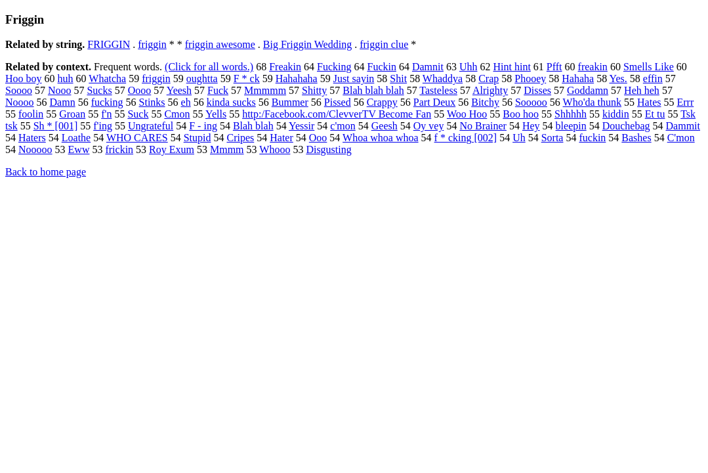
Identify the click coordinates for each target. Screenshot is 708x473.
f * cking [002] (465, 137)
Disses (537, 90)
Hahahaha (297, 78)
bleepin (571, 125)
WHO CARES (137, 137)
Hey (531, 125)
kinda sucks (231, 102)
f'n (106, 114)
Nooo (60, 90)
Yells (215, 114)
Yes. (618, 78)
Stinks (152, 102)
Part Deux (434, 102)
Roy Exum (171, 149)
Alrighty (490, 90)
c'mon (342, 125)
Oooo (140, 90)
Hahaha (578, 78)
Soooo (18, 90)
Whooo (274, 149)
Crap (488, 78)
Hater (281, 137)
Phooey (530, 78)
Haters (32, 137)
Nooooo (35, 149)
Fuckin (381, 66)
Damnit (428, 66)
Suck (137, 114)
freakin (593, 66)
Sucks (99, 90)
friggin (152, 44)
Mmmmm (265, 90)
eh (186, 102)
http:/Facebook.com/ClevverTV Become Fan (336, 114)
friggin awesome (220, 44)
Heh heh (641, 90)
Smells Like (648, 66)
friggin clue (384, 44)
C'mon (681, 137)
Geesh (384, 125)
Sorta (552, 137)
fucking (107, 102)
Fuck (217, 90)
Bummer (290, 102)
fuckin (592, 137)
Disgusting (328, 149)
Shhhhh (570, 114)
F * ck (247, 78)
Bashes (636, 137)
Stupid (197, 137)
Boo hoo (521, 114)
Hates (649, 102)
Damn (62, 102)
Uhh (468, 66)
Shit (398, 78)
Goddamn (587, 90)
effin (653, 78)
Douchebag (626, 125)
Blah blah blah (373, 90)
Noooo (19, 102)
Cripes (240, 137)
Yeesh (179, 90)
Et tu (655, 114)
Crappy (382, 102)
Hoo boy (23, 78)
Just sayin (354, 78)
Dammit (683, 125)
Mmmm (227, 149)
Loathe (76, 137)
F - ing (203, 125)
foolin (30, 114)
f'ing (102, 125)
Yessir (301, 125)
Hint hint (512, 66)
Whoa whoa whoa (381, 137)
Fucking (334, 66)
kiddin (615, 114)
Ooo (318, 137)
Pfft (554, 66)
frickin (119, 149)
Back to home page (45, 171)
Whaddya (443, 78)
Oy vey (428, 125)
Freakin (285, 66)
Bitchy (485, 102)
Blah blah (253, 125)
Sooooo (531, 102)
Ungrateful (150, 125)
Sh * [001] (55, 125)
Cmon (177, 114)
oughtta (202, 78)
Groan (72, 114)
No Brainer (483, 125)
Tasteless (438, 90)
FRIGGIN (108, 44)
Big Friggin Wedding (307, 44)
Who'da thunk (592, 102)
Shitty (314, 90)
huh (65, 78)
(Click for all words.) (209, 66)
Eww (79, 149)
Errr (685, 102)
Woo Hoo (467, 114)
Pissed (337, 102)
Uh (519, 137)
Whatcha (107, 78)
